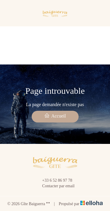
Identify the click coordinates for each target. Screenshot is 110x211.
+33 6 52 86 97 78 (53, 180)
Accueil (55, 115)
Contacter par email (55, 186)
